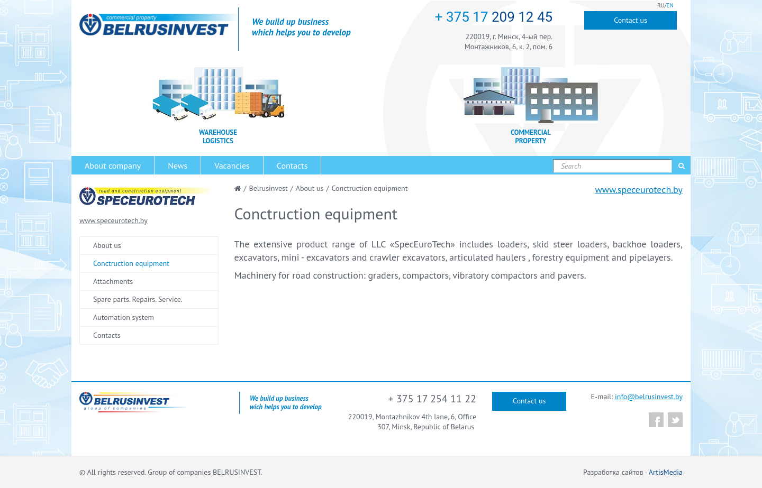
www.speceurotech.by (639, 189)
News (177, 165)
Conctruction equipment (131, 263)
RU (661, 5)
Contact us (630, 20)
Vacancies (232, 165)
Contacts (292, 165)
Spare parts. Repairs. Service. (138, 299)
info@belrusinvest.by (649, 396)
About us (107, 245)
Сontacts (107, 335)
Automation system (123, 317)
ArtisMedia (666, 472)
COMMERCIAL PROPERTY (531, 136)
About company (113, 165)
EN (670, 5)
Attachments (113, 281)
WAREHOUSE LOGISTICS (218, 136)
